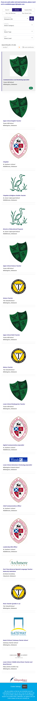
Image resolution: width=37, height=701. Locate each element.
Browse (17, 10)
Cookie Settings (16, 686)
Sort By (5, 47)
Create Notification (28, 47)
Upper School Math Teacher (11, 335)
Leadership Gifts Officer (10, 547)
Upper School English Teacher (12, 121)
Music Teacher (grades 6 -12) (11, 603)
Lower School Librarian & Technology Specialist (17, 465)
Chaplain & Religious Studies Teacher (14, 195)
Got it (24, 686)
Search (7, 10)
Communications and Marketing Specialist (16, 80)
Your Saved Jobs (26, 13)
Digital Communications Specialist (13, 445)
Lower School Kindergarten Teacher (14, 404)
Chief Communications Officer (12, 506)
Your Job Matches (10, 13)
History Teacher (8, 367)
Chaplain (6, 162)
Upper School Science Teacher (12, 266)
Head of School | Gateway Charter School (15, 640)
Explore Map (28, 10)
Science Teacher (8, 298)
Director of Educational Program (13, 229)
